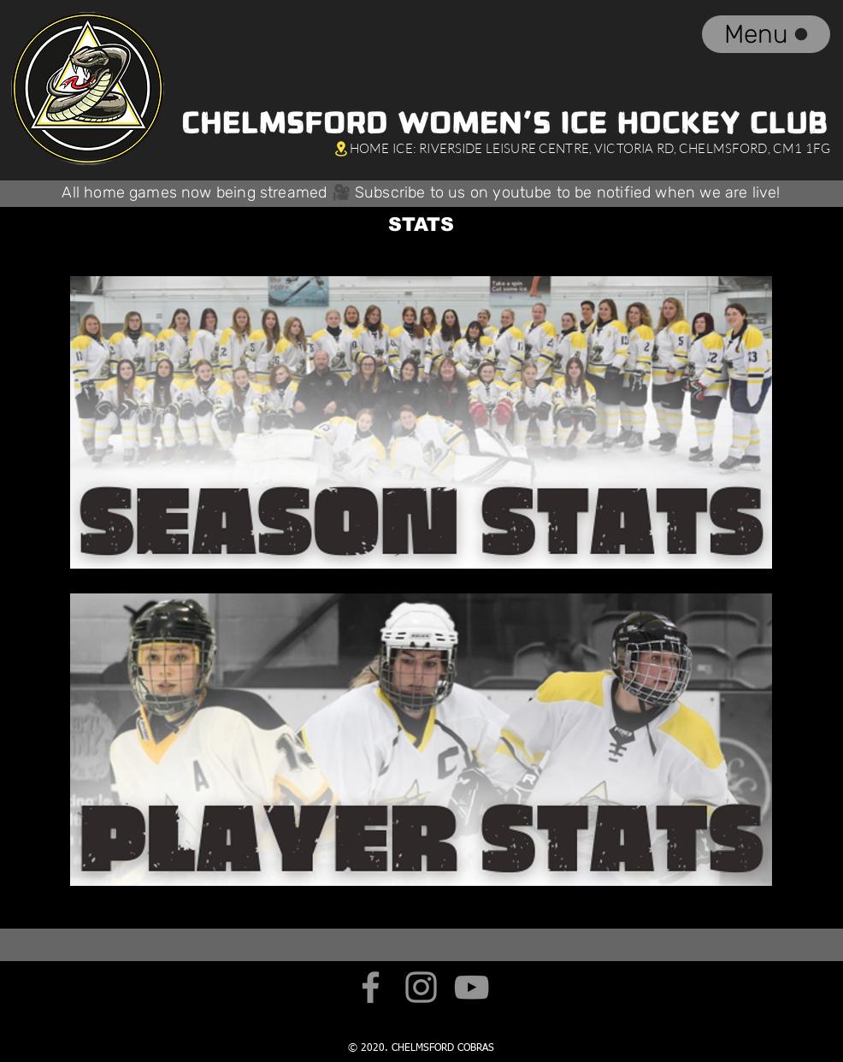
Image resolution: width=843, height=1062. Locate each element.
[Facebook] (371, 987)
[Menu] (766, 34)
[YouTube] (471, 987)
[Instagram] (421, 987)
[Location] (341, 148)
